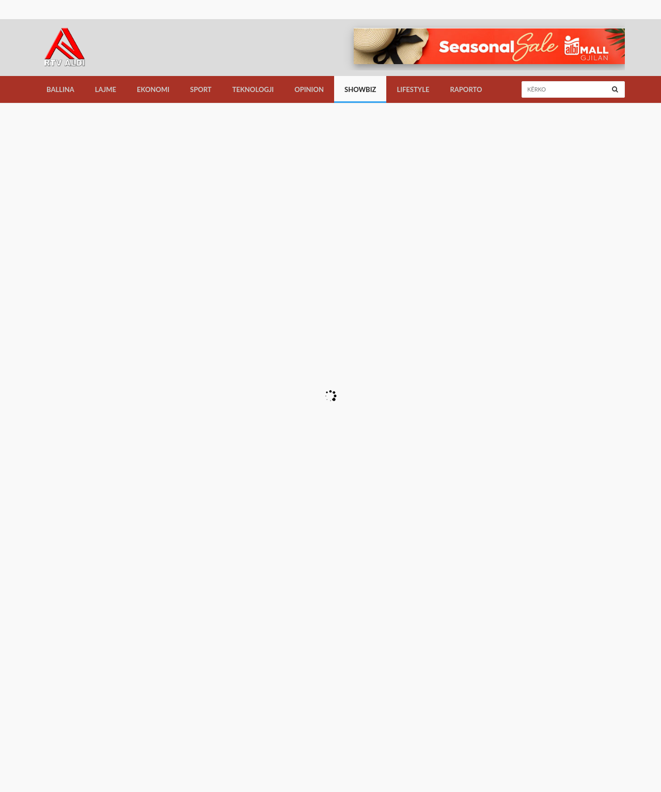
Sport (201, 89)
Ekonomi (153, 89)
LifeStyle (413, 89)
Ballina (60, 89)
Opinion (309, 89)
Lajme (105, 89)
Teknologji (253, 89)
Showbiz (360, 89)
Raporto (466, 89)
